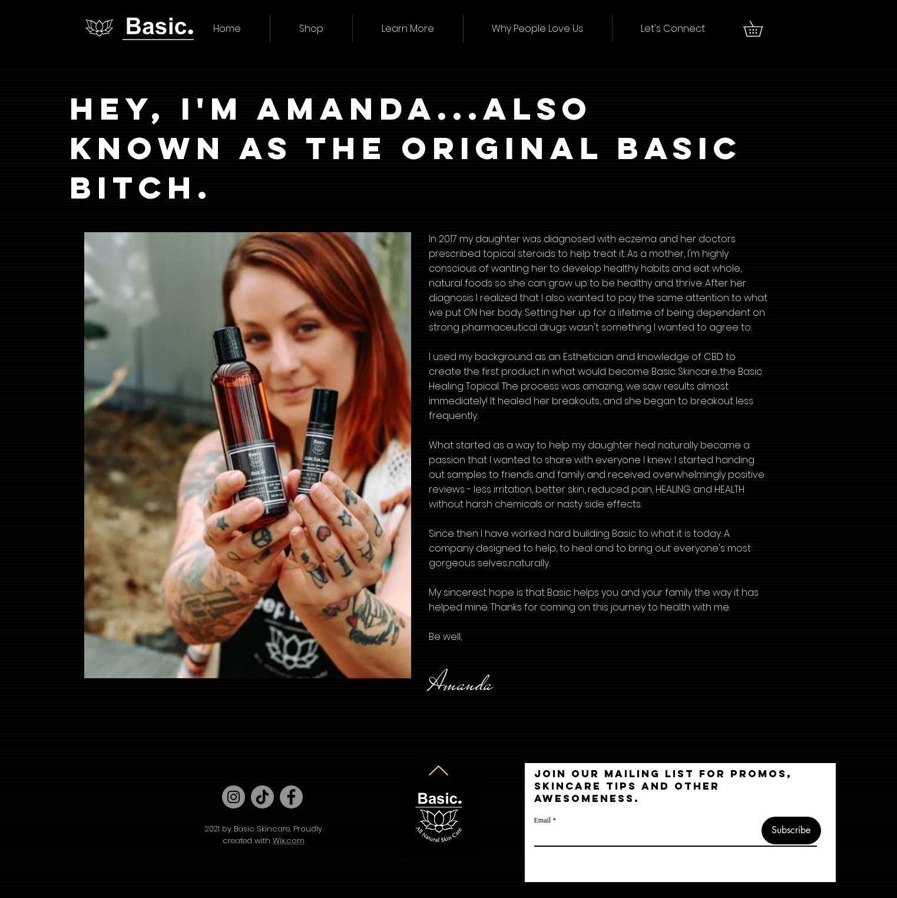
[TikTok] (262, 796)
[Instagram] (233, 796)
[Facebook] (291, 796)
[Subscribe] (791, 830)
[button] (311, 28)
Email (542, 820)
